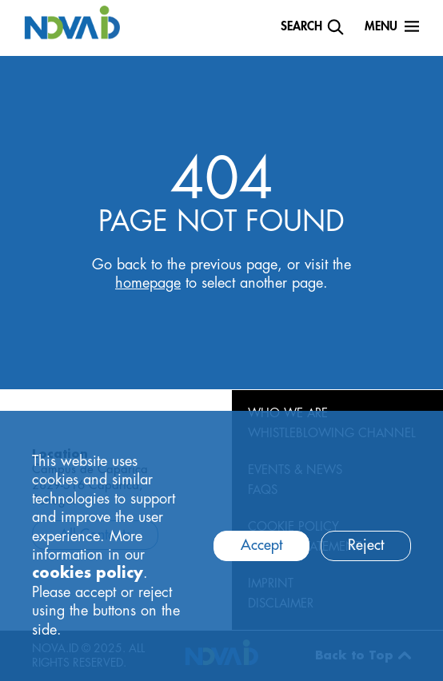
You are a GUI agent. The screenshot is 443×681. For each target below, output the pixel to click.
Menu (381, 27)
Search (301, 27)
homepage (148, 283)
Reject (366, 545)
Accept (261, 545)
